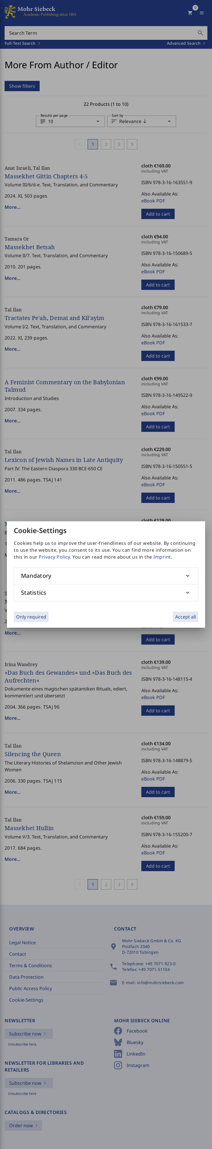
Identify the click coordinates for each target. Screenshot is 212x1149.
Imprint (162, 557)
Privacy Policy (54, 557)
